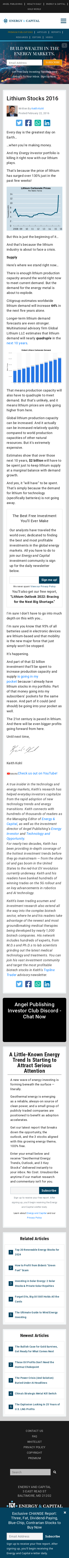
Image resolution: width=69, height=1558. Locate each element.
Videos (49, 37)
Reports (56, 32)
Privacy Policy (34, 1217)
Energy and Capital (37, 1213)
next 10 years (17, 343)
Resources (22, 37)
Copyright (34, 1452)
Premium (34, 1458)
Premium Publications (20, 32)
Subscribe (49, 1190)
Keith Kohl (37, 108)
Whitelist (34, 1441)
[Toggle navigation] (63, 21)
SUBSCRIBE (53, 62)
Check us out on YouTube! (32, 773)
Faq (34, 1436)
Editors (36, 37)
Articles (42, 32)
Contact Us (34, 1431)
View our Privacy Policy (43, 586)
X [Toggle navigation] (64, 45)
